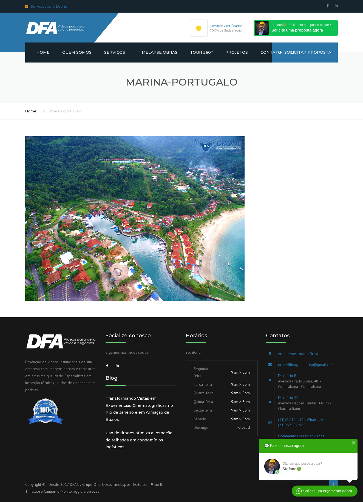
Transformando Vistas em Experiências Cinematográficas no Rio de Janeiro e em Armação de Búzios (139, 409)
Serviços (114, 52)
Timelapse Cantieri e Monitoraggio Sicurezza (62, 491)
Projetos (236, 52)
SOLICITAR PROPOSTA (304, 52)
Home (43, 52)
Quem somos (77, 52)
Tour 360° (201, 52)
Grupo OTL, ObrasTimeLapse (106, 484)
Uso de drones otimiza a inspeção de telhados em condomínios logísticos (139, 439)
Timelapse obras (157, 52)
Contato (270, 52)
